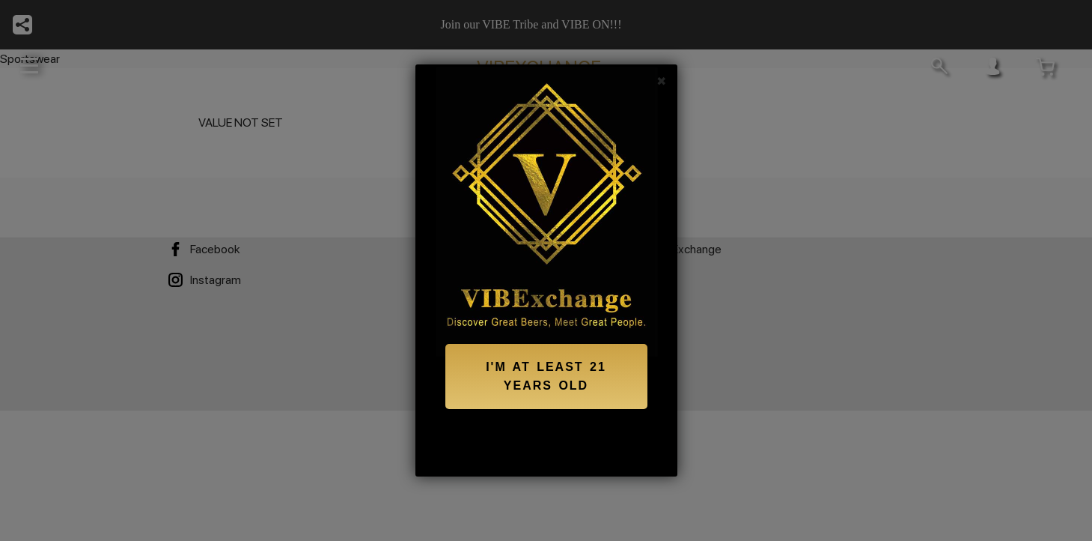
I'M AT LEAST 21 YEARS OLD (546, 376)
